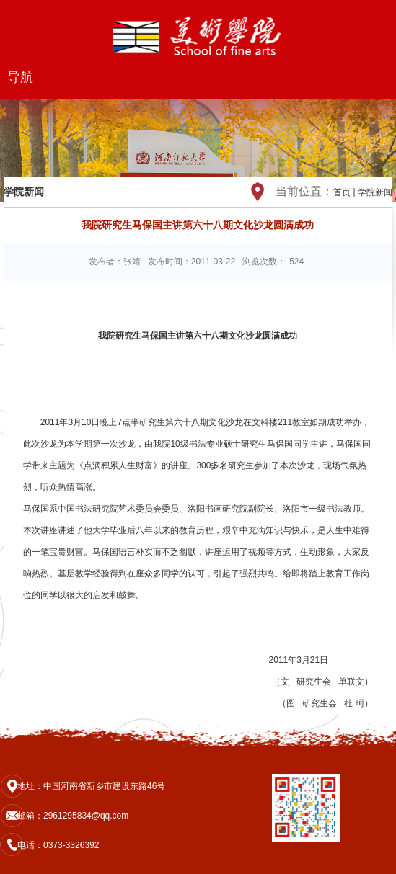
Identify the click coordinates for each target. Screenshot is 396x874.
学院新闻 (375, 192)
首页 (342, 192)
